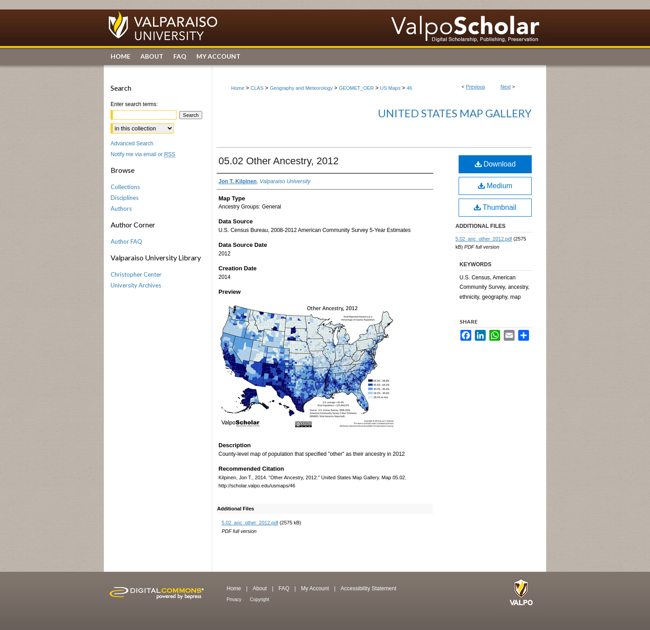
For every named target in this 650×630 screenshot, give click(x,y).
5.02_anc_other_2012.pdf (250, 522)
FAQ (285, 588)
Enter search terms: (134, 104)
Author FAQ (126, 241)
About (261, 588)
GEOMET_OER (356, 88)
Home (237, 88)
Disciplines (125, 197)
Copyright (259, 599)
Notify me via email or (143, 154)
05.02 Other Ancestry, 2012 (278, 161)
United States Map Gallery (455, 113)
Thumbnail (495, 207)
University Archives (136, 285)
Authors (121, 208)
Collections (125, 186)
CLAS (257, 88)
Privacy (235, 599)
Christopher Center (136, 274)
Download (495, 164)
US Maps (390, 88)
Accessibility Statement (368, 588)
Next (506, 86)
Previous (475, 86)
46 (409, 88)
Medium (495, 186)
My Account (315, 588)
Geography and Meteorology (301, 88)
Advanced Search (132, 143)
